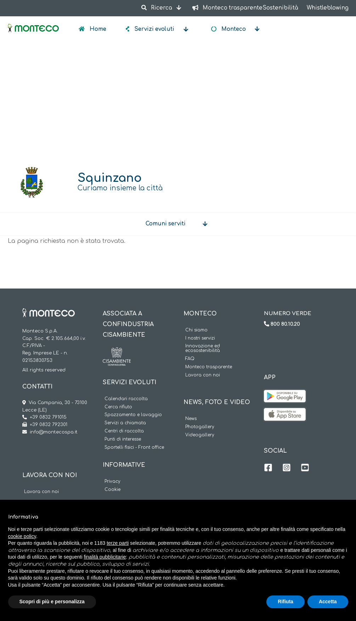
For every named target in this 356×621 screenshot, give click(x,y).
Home (97, 29)
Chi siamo (196, 330)
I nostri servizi (200, 338)
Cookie (112, 489)
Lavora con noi (41, 491)
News (191, 418)
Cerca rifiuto (118, 407)
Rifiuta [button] (285, 601)
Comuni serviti (166, 224)
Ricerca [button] (157, 8)
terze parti (118, 543)
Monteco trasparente (208, 367)
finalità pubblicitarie (105, 557)
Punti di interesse (122, 439)
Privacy (112, 481)
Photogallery (199, 427)
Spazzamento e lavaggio (133, 415)
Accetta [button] (328, 601)
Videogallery (199, 435)
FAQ (189, 359)
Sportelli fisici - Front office (134, 447)
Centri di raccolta (124, 431)
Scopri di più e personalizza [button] (52, 601)
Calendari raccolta (126, 399)
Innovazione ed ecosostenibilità (202, 348)
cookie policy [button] (22, 536)
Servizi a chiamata (125, 423)
